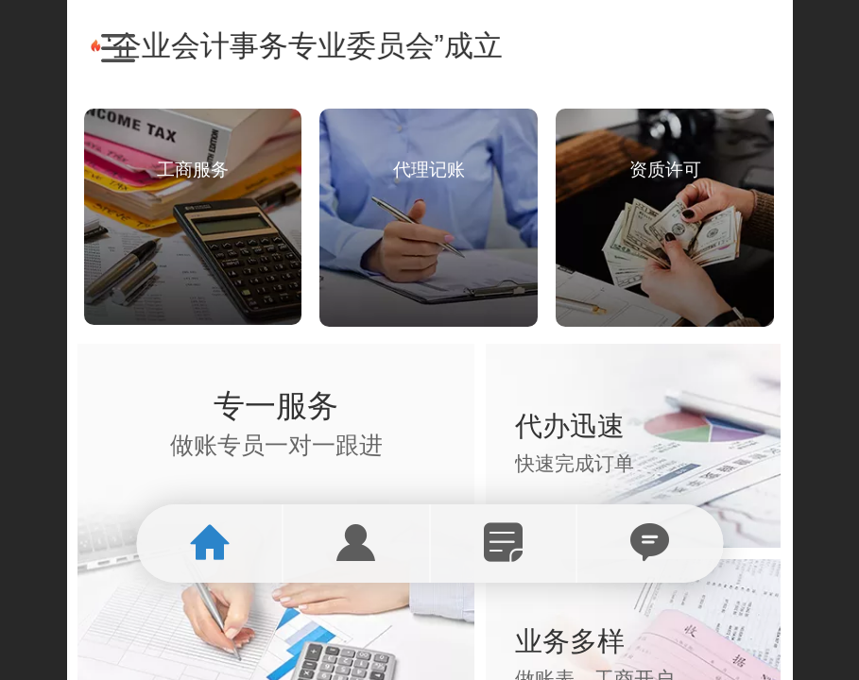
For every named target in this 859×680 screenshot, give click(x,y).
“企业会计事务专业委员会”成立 (316, 45)
